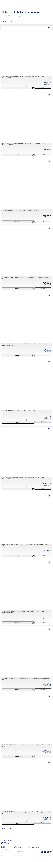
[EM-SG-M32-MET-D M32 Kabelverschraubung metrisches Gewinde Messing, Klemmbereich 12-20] (26, 786)
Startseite (4, 16)
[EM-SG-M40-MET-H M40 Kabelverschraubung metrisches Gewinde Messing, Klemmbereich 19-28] (26, 719)
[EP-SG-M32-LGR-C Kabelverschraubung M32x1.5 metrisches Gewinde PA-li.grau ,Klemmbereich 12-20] (26, 451)
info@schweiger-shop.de (32, 849)
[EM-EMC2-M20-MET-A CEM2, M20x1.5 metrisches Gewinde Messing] (26, 385)
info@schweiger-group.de (33, 847)
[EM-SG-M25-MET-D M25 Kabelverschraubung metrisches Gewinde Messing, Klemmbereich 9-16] (26, 652)
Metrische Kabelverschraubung (29, 16)
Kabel (8, 16)
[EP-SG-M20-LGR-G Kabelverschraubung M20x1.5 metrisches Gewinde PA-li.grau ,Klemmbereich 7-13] (26, 50)
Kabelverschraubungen (16, 16)
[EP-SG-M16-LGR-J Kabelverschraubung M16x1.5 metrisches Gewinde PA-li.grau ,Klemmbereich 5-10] (26, 117)
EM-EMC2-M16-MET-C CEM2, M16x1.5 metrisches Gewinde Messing (20, 210)
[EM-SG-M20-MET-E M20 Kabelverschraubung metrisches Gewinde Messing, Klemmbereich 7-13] (26, 518)
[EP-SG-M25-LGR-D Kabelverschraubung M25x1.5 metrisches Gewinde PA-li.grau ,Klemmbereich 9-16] (26, 318)
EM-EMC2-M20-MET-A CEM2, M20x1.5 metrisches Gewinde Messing (20, 411)
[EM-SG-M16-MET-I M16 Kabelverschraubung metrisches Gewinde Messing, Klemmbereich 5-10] (26, 251)
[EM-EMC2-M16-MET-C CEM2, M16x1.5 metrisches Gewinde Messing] (26, 184)
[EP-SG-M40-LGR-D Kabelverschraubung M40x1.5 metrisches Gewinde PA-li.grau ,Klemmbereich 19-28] (26, 585)
